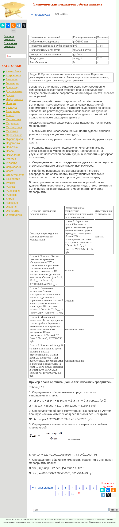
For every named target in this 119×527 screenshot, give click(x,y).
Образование (14, 135)
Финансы (11, 194)
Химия (10, 198)
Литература (13, 111)
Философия (13, 190)
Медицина (12, 123)
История (11, 103)
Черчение (12, 202)
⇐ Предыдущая (41, 14)
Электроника (14, 214)
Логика (10, 115)
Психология (13, 155)
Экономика (12, 210)
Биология (11, 79)
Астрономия (13, 75)
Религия (11, 159)
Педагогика (13, 143)
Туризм (10, 182)
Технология (13, 178)
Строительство (15, 174)
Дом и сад (12, 87)
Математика (13, 119)
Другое (10, 95)
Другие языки (14, 91)
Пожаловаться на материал (102, 522)
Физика (10, 186)
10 (72, 493)
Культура (11, 107)
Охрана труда (14, 139)
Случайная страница (10, 45)
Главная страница (9, 38)
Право (10, 151)
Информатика (14, 99)
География (12, 83)
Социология (13, 166)
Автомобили (13, 71)
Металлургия (14, 127)
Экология (11, 206)
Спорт (9, 170)
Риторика (11, 162)
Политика (12, 147)
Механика (12, 131)
